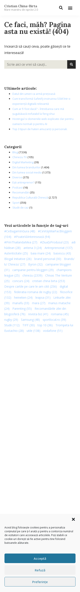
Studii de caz (20, 207)
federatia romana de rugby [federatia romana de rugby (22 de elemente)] (35, 292)
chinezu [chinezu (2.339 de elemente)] (32, 275)
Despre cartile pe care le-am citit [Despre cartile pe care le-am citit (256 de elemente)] (30, 286)
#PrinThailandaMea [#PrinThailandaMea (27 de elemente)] (20, 242)
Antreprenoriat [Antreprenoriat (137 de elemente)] (59, 248)
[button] (73, 519)
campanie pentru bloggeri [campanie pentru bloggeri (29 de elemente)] (33, 270)
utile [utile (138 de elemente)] (33, 331)
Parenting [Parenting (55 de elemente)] (22, 309)
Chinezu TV (19, 157)
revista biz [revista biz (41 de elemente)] (38, 314)
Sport (15, 202)
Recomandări (20, 192)
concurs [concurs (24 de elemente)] (20, 281)
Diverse (17, 177)
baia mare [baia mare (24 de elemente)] (41, 253)
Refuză (40, 570)
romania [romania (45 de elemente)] (60, 314)
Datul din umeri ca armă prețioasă (33, 94)
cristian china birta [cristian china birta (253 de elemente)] (48, 281)
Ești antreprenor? (23, 182)
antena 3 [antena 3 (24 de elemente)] (32, 248)
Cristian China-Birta (21, 7)
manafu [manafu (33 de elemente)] (20, 303)
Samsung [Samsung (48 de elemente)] (30, 320)
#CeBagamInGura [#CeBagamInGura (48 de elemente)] (19, 231)
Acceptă (40, 558)
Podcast (17, 187)
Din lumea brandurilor (26, 167)
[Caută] (71, 64)
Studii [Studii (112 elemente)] (12, 325)
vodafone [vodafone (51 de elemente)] (53, 331)
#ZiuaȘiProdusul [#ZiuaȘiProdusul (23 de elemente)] (54, 242)
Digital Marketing (22, 162)
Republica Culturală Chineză (30, 197)
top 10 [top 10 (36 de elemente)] (45, 325)
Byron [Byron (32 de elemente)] (35, 264)
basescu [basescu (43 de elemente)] (62, 253)
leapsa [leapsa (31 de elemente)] (43, 297)
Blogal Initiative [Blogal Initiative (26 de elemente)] (18, 259)
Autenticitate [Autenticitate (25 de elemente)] (16, 253)
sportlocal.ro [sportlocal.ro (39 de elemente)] (54, 320)
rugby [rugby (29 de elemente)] (11, 320)
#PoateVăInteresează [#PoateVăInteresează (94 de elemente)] (32, 237)
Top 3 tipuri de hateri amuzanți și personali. (39, 129)
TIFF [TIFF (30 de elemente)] (28, 325)
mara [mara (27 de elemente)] (38, 303)
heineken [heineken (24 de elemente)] (23, 297)
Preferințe (40, 582)
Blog (15, 152)
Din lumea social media (27, 172)
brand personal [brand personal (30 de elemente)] (47, 259)
